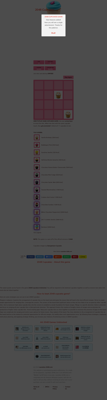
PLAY (53, 33)
